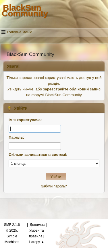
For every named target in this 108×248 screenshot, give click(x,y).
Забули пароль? (54, 186)
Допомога (37, 225)
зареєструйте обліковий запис (72, 89)
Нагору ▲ (36, 242)
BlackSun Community (25, 10)
